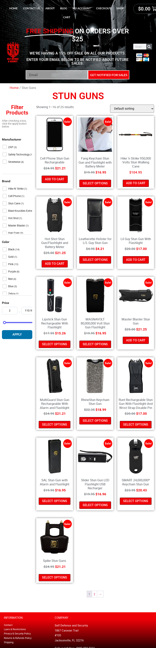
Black (11, 249)
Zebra (12, 293)
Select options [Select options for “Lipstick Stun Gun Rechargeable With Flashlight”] (54, 344)
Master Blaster (17, 225)
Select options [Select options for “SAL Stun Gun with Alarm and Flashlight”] (54, 501)
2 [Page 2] (94, 594)
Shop (120, 8)
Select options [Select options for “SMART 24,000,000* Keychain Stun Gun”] (135, 501)
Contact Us (31, 8)
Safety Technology (19, 154)
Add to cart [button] (54, 179)
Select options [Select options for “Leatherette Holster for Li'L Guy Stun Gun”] (95, 260)
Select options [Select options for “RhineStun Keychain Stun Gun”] (95, 420)
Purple (12, 271)
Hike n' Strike (16, 188)
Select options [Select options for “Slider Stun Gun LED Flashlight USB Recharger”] (95, 505)
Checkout (103, 8)
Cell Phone (14, 196)
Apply (17, 334)
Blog (63, 8)
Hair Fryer (14, 233)
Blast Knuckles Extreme (22, 211)
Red (10, 279)
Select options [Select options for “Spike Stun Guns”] (54, 577)
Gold (11, 257)
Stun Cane (14, 203)
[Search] (149, 46)
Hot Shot (13, 218)
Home (13, 8)
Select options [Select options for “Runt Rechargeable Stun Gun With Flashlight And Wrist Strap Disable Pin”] (135, 424)
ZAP (11, 147)
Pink (11, 264)
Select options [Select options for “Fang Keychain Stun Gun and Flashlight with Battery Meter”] (95, 183)
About (50, 8)
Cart (66, 17)
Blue (11, 286)
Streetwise (14, 162)
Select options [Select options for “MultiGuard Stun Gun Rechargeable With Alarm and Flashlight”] (54, 424)
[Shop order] (132, 109)
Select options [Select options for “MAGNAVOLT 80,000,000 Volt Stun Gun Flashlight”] (95, 344)
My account (82, 8)
